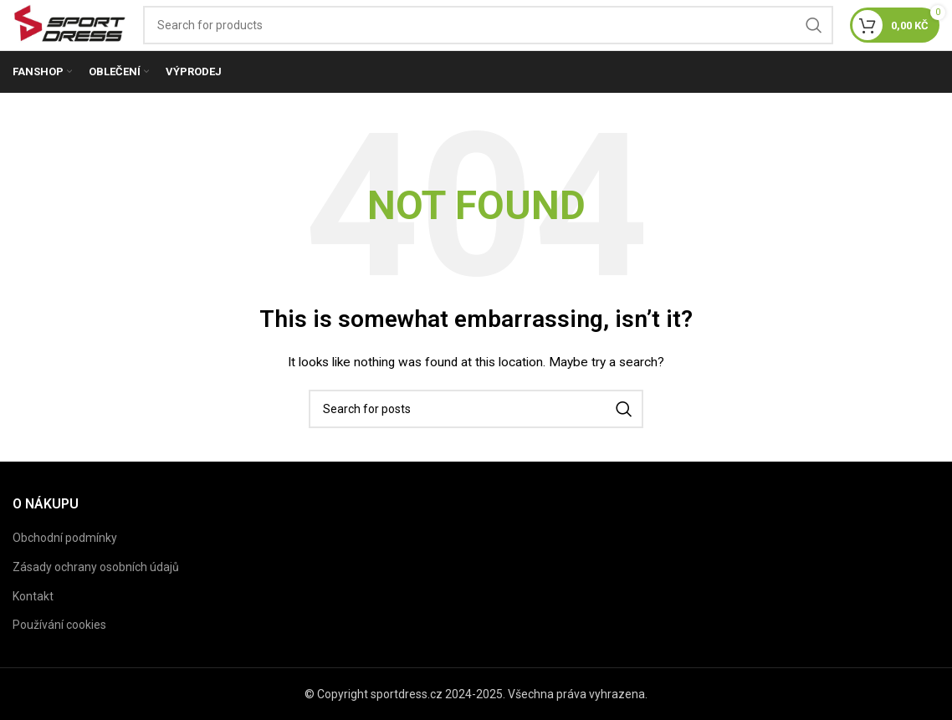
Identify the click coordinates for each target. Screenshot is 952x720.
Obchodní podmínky (65, 537)
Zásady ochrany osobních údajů (96, 567)
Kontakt (33, 596)
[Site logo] (69, 24)
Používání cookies (59, 624)
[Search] (488, 25)
